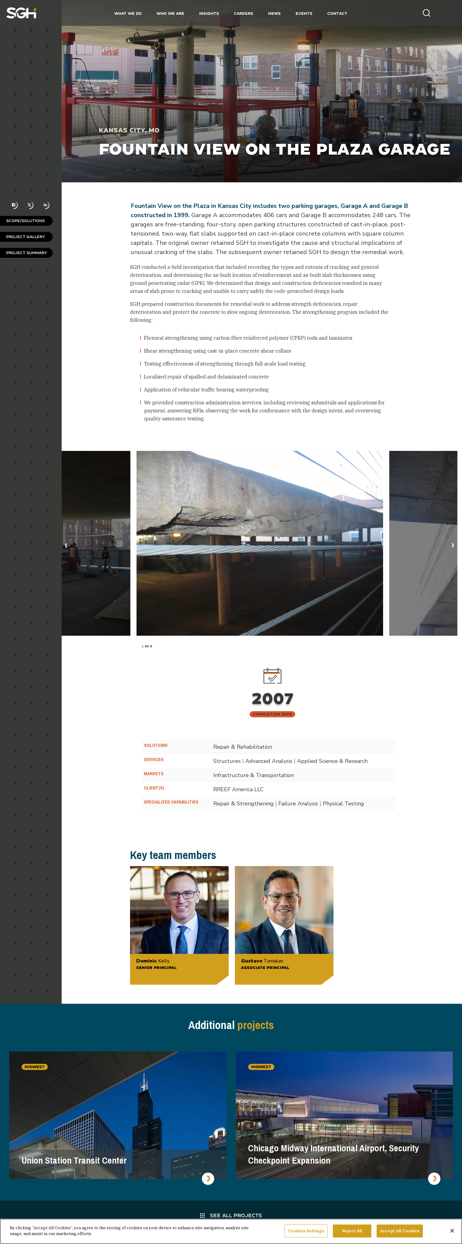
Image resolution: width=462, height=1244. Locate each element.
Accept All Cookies (399, 1232)
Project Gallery (25, 236)
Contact (337, 13)
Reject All (352, 1232)
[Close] (452, 1232)
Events (304, 13)
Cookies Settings (306, 1232)
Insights (209, 13)
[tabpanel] (260, 543)
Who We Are (170, 13)
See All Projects (231, 1215)
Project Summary (26, 252)
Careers (243, 13)
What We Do (128, 13)
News (274, 13)
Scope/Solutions (25, 220)
